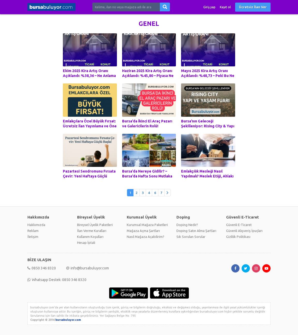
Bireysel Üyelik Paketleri (95, 225)
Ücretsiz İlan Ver (253, 7)
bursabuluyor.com (68, 319)
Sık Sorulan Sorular (190, 236)
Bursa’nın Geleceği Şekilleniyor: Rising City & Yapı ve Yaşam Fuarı (207, 126)
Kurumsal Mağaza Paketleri (147, 225)
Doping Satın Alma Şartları (196, 230)
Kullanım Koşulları (90, 236)
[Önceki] (167, 193)
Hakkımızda (36, 225)
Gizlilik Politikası (238, 236)
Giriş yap (209, 7)
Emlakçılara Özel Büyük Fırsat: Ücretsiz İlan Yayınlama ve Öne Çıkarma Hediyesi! (90, 126)
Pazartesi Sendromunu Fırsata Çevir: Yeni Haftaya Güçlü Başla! (89, 176)
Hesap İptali (86, 242)
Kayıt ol (225, 7)
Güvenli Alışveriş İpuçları (244, 230)
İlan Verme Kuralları (91, 230)
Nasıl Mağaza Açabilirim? (145, 236)
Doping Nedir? (187, 225)
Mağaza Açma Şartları (143, 230)
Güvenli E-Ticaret (239, 225)
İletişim (32, 236)
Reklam (33, 230)
